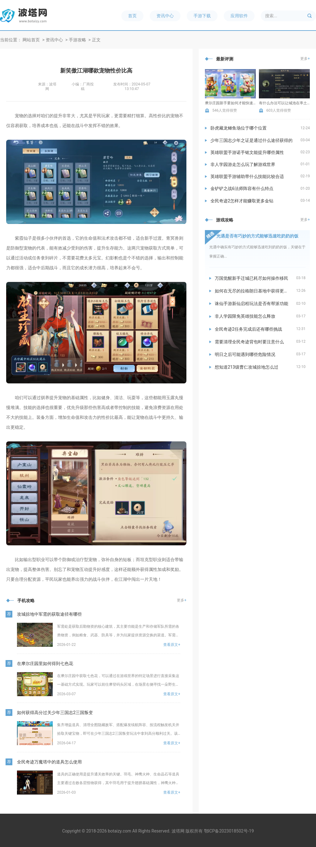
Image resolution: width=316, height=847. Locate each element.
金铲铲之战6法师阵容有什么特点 (241, 188)
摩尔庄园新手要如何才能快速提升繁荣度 (230, 103)
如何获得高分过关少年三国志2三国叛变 (55, 712)
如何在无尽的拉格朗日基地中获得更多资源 (255, 290)
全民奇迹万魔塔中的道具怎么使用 (49, 761)
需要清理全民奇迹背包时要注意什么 (249, 341)
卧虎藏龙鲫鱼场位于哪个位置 (238, 128)
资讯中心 (165, 15)
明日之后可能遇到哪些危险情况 (245, 354)
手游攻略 (77, 39)
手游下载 (202, 15)
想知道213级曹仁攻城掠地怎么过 (246, 367)
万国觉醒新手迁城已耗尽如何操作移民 (251, 278)
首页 (132, 15)
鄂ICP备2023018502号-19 (229, 830)
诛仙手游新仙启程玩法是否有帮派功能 (251, 303)
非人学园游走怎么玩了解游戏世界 (242, 164)
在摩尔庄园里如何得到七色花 (45, 663)
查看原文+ (171, 644)
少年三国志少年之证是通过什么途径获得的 (251, 140)
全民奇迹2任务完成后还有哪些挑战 (248, 329)
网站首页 (31, 39)
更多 (181, 600)
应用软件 (239, 15)
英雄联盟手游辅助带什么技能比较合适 (247, 176)
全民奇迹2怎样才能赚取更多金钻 (241, 200)
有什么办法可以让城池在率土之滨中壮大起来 (284, 103)
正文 (96, 39)
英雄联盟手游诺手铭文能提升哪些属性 (247, 152)
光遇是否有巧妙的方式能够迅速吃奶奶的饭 (257, 235)
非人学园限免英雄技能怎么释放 (245, 316)
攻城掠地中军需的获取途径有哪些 (49, 614)
